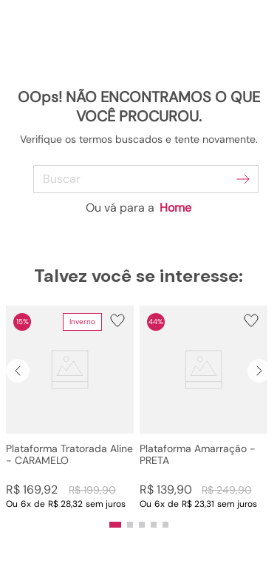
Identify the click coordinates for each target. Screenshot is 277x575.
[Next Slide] (259, 371)
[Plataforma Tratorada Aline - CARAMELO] (70, 408)
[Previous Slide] (18, 371)
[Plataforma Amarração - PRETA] (203, 408)
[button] (70, 408)
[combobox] (138, 179)
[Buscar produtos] (243, 179)
